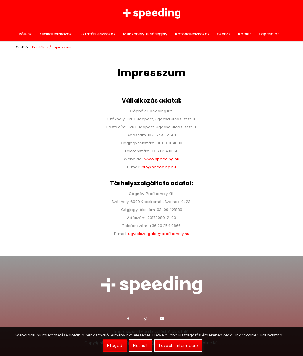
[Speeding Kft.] (151, 13)
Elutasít (140, 345)
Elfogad (115, 345)
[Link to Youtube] (168, 319)
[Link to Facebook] (135, 319)
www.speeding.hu (161, 159)
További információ (178, 345)
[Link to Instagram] (152, 319)
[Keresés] (284, 48)
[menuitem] (25, 34)
